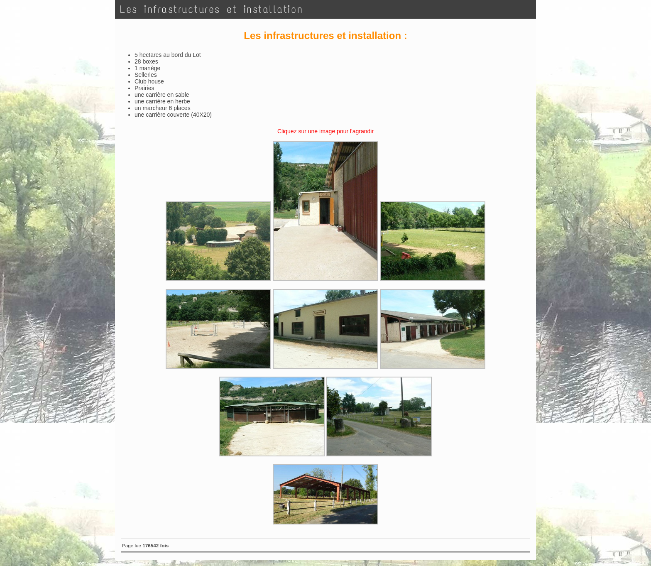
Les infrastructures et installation (211, 9)
